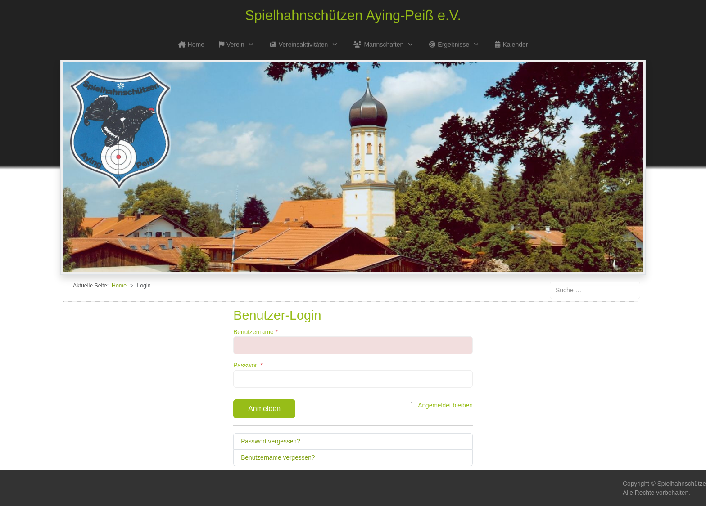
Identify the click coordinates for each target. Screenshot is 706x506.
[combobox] (595, 290)
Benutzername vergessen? (278, 457)
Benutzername (255, 332)
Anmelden (264, 408)
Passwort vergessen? (270, 441)
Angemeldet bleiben (442, 405)
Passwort (248, 365)
